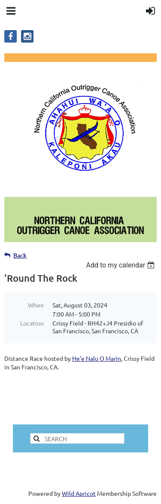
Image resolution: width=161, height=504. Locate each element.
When (36, 305)
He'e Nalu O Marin (96, 358)
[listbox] (121, 265)
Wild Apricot (79, 493)
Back (20, 255)
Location (32, 323)
